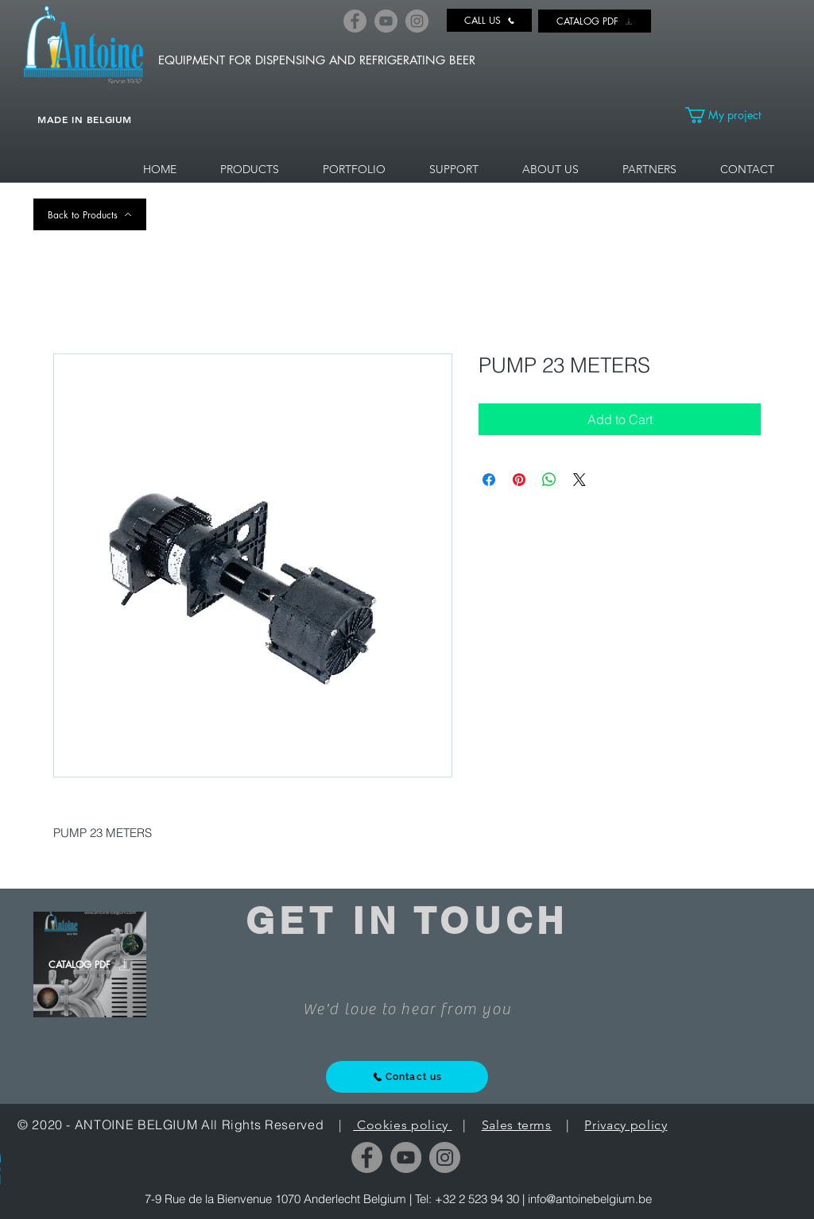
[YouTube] (385, 21)
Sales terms (517, 1124)
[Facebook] (354, 21)
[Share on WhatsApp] (549, 479)
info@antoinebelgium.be (590, 1198)
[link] (732, 115)
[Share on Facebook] (488, 479)
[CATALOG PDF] (594, 21)
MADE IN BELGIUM (84, 119)
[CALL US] (489, 20)
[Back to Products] (89, 214)
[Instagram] (416, 21)
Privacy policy (625, 1124)
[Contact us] (407, 1077)
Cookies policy (402, 1124)
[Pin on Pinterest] (519, 479)
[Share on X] (579, 479)
